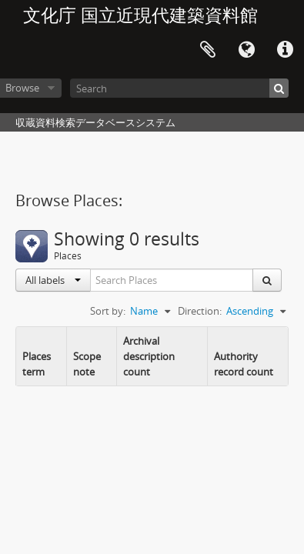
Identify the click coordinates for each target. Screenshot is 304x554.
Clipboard (208, 50)
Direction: (200, 311)
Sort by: (107, 311)
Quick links (285, 50)
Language (246, 50)
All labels (53, 280)
